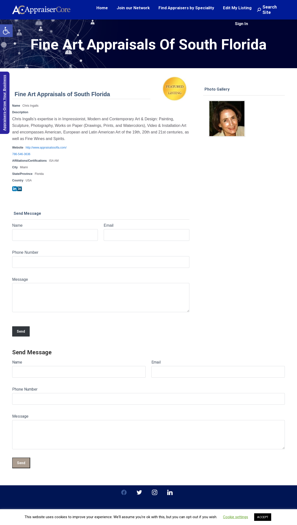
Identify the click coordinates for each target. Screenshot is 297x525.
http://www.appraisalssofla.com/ (46, 147)
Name (17, 225)
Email (108, 225)
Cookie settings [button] (235, 517)
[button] (6, 30)
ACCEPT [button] (262, 517)
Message (20, 279)
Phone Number (25, 252)
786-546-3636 (21, 154)
